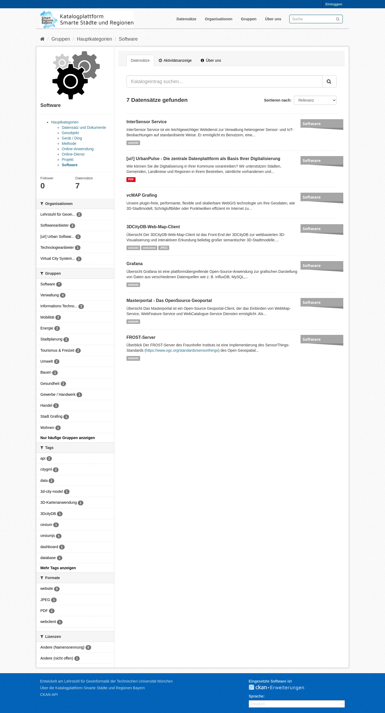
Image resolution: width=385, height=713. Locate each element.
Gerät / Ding (72, 138)
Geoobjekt (70, 133)
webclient (149, 247)
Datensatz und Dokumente (84, 127)
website (133, 142)
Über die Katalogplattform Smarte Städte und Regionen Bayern (92, 688)
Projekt (68, 159)
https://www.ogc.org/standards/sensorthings (182, 350)
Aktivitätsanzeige (175, 60)
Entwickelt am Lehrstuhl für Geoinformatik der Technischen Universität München (106, 681)
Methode (69, 143)
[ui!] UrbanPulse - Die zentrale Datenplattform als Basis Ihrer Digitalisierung (203, 158)
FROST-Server (140, 337)
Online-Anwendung (78, 149)
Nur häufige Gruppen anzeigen (67, 438)
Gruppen (248, 19)
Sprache (256, 696)
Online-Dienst (73, 154)
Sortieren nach (277, 100)
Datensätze (186, 19)
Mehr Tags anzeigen (58, 568)
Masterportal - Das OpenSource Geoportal (169, 300)
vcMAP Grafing (141, 195)
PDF (131, 179)
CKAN (281, 687)
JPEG (164, 247)
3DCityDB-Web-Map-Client (153, 226)
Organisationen (218, 19)
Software (128, 39)
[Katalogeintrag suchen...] (224, 81)
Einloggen (333, 4)
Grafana (134, 263)
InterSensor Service (146, 121)
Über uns (273, 19)
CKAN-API (49, 694)
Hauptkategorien (94, 39)
